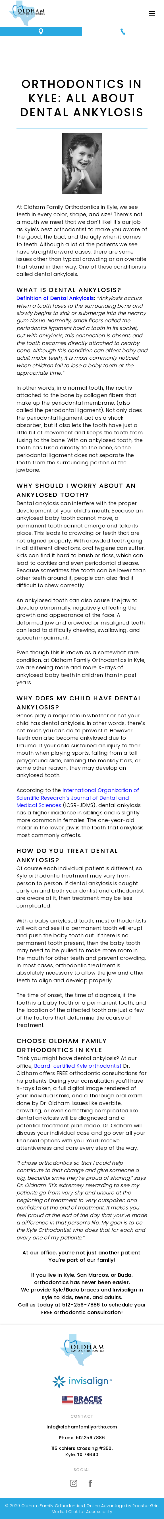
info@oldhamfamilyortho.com (82, 1427)
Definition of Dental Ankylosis (55, 298)
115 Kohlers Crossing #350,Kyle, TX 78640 (82, 1451)
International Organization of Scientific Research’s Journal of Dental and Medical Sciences (77, 798)
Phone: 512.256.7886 (82, 1438)
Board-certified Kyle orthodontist (78, 1065)
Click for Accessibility (89, 1511)
